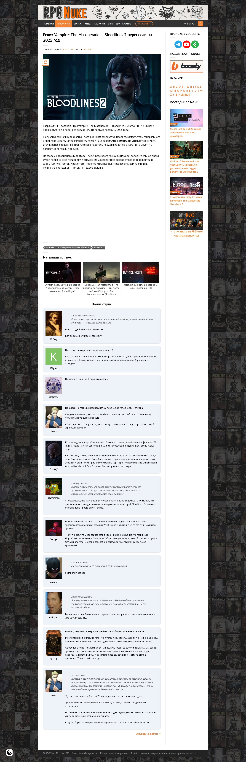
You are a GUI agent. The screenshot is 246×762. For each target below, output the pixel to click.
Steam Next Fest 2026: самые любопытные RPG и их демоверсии (185, 132)
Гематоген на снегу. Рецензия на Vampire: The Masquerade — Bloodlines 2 (186, 201)
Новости (98, 247)
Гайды (87, 24)
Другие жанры (123, 24)
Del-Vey (87, 49)
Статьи (77, 24)
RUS (187, 94)
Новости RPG (64, 24)
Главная (49, 24)
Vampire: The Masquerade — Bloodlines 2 (67, 247)
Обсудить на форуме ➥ (148, 733)
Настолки (99, 24)
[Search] (200, 23)
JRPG (110, 24)
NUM (181, 94)
